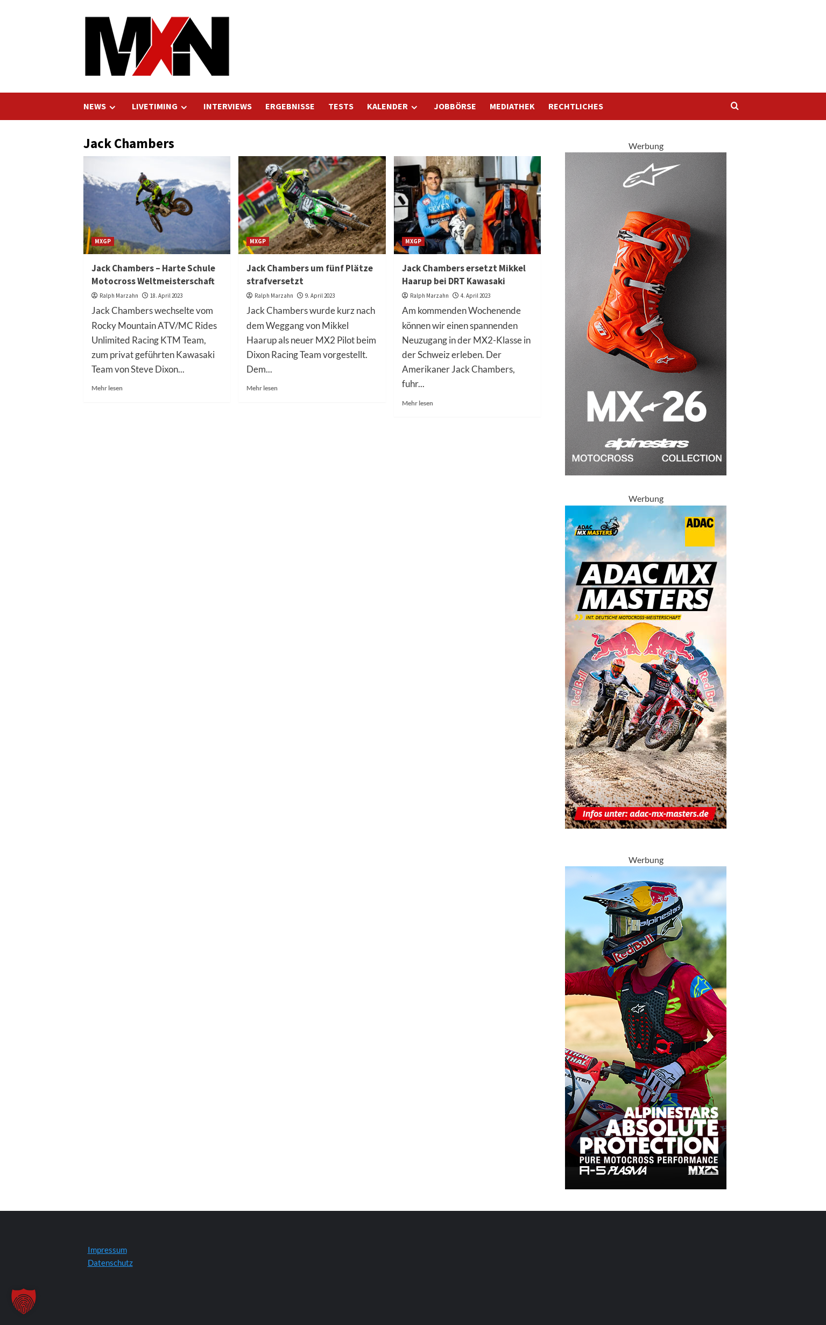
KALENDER (393, 106)
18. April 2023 (166, 295)
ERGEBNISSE (290, 106)
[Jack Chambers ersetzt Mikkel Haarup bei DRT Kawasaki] (467, 205)
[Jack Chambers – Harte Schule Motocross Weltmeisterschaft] (156, 205)
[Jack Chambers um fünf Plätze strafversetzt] (311, 205)
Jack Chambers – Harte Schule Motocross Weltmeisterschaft (153, 274)
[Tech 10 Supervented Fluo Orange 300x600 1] (645, 312)
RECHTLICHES (575, 106)
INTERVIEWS (227, 106)
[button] (23, 1301)
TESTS (341, 106)
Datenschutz (110, 1262)
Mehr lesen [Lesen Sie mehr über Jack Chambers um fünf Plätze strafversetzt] (262, 388)
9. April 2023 (320, 295)
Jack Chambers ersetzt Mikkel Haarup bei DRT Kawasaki (464, 274)
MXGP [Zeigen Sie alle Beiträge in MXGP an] (103, 241)
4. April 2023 (475, 295)
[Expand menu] (112, 107)
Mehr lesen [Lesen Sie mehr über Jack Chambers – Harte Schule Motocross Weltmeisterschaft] (107, 388)
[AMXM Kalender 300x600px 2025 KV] (645, 666)
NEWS (100, 106)
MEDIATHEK (512, 106)
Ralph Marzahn (119, 295)
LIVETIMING (161, 106)
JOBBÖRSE (455, 106)
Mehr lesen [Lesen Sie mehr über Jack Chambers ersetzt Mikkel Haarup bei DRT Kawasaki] (417, 403)
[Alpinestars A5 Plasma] (645, 1026)
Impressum (107, 1249)
